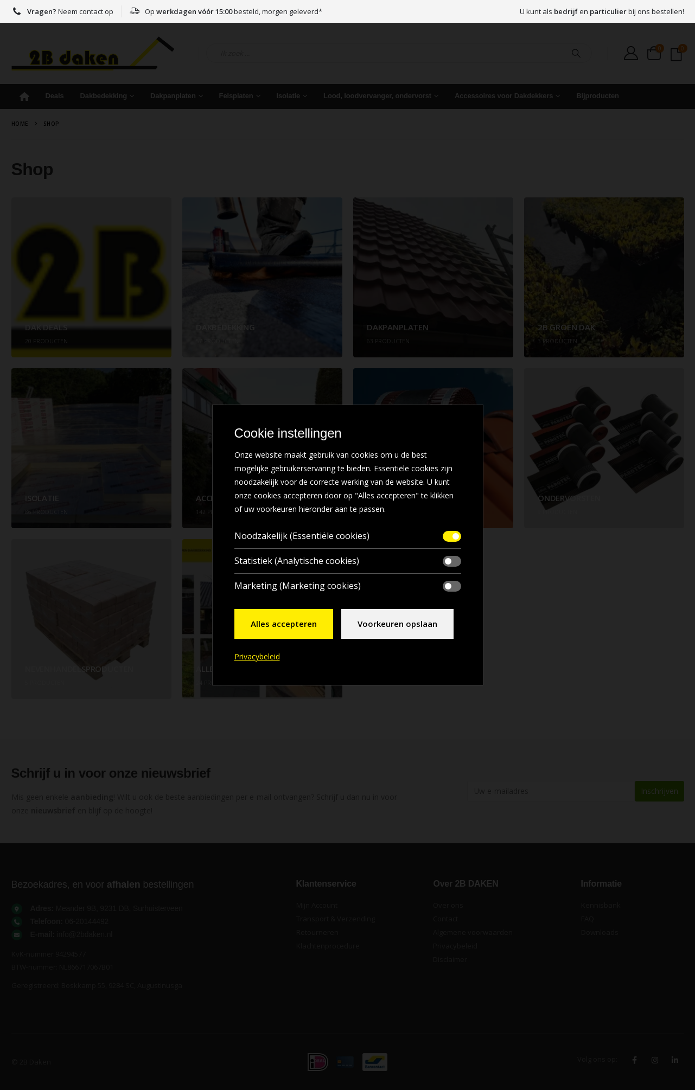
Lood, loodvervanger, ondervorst (377, 96)
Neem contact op (62, 11)
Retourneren (317, 932)
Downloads (600, 932)
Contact (445, 919)
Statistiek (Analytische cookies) (296, 561)
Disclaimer (450, 959)
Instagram (655, 1060)
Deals (55, 96)
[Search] (576, 53)
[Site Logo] (92, 53)
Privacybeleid (455, 946)
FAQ (587, 919)
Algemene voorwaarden (473, 932)
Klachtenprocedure (328, 946)
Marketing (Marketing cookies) (297, 586)
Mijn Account (316, 905)
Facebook (635, 1060)
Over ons (448, 905)
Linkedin (675, 1060)
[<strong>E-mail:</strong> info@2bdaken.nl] (148, 934)
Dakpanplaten (173, 96)
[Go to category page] (91, 277)
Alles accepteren (284, 623)
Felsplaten (236, 96)
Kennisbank (601, 905)
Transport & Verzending (335, 919)
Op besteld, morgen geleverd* (225, 11)
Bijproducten (597, 96)
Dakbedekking (103, 96)
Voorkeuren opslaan (397, 623)
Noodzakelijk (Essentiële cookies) (301, 536)
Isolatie (288, 96)
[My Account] (631, 53)
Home (24, 96)
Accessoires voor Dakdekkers (504, 96)
